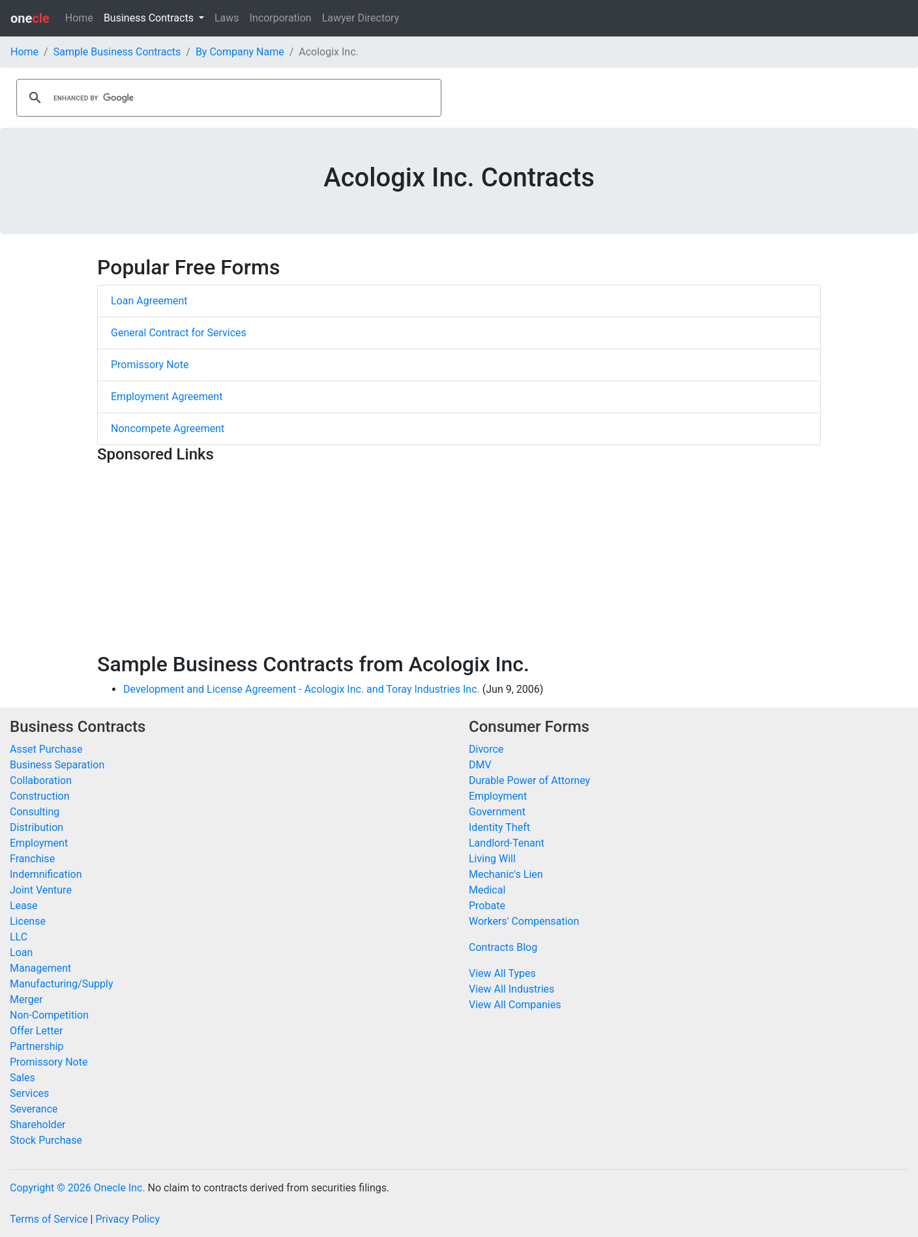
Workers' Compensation (524, 921)
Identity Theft (499, 827)
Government (497, 812)
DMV (480, 765)
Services (29, 1093)
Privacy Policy (127, 1219)
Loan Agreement (149, 301)
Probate (487, 905)
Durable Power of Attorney (529, 780)
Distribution (36, 827)
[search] (226, 98)
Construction (40, 796)
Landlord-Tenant (506, 843)
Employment (39, 843)
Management (40, 968)
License (28, 921)
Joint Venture (41, 890)
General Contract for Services (178, 333)
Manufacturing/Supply (61, 984)
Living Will (492, 858)
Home (79, 18)
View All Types (502, 973)
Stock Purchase (46, 1140)
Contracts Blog (503, 947)
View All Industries (511, 989)
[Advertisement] (459, 560)
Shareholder (38, 1124)
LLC (18, 937)
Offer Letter (36, 1031)
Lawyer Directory (361, 18)
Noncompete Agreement (167, 428)
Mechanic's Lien (506, 874)
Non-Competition (49, 1015)
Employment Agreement (166, 396)
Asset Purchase (46, 749)
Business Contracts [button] (150, 18)
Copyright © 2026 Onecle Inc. (77, 1188)
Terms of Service (49, 1219)
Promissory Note (149, 364)
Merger (26, 999)
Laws (227, 18)
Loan (21, 952)
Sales (22, 1077)
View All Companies (515, 1004)
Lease (24, 905)
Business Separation (57, 765)
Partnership (36, 1046)
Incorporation (281, 18)
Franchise (32, 858)
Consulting (34, 812)
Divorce (486, 749)
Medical (487, 890)
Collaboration (41, 780)
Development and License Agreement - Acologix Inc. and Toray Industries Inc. (301, 689)
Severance (34, 1109)
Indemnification (45, 874)
